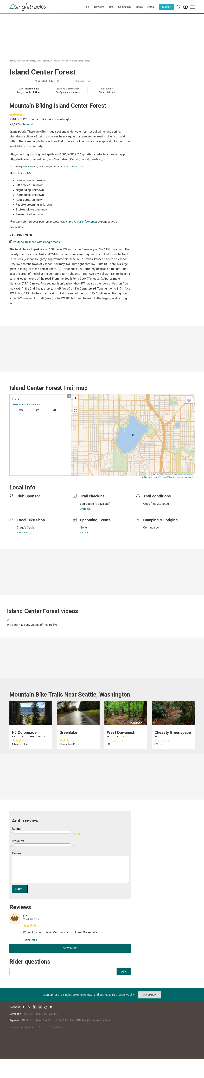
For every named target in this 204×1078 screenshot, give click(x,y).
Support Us (41, 1013)
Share (81, 81)
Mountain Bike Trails (26, 61)
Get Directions (45, 81)
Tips (111, 7)
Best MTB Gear (78, 1020)
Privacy (60, 1027)
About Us (28, 1013)
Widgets (53, 1013)
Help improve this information (78, 221)
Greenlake (68, 732)
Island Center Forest (80, 61)
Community (124, 7)
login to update (151, 509)
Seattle (66, 61)
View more (22, 532)
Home (12, 61)
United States (43, 61)
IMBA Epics (62, 1020)
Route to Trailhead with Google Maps (36, 242)
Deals (139, 7)
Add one (84, 532)
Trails (86, 7)
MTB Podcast (28, 1020)
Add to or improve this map (154, 477)
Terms (53, 1027)
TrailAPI (26, 166)
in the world (26, 124)
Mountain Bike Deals (99, 1020)
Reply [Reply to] (26, 940)
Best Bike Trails (45, 1020)
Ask (124, 971)
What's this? (85, 509)
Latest (150, 7)
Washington (56, 61)
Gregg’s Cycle (25, 527)
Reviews (99, 7)
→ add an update (76, 166)
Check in (94, 81)
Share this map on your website (181, 477)
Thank (33, 940)
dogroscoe (87, 503)
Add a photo (65, 81)
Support (166, 7)
